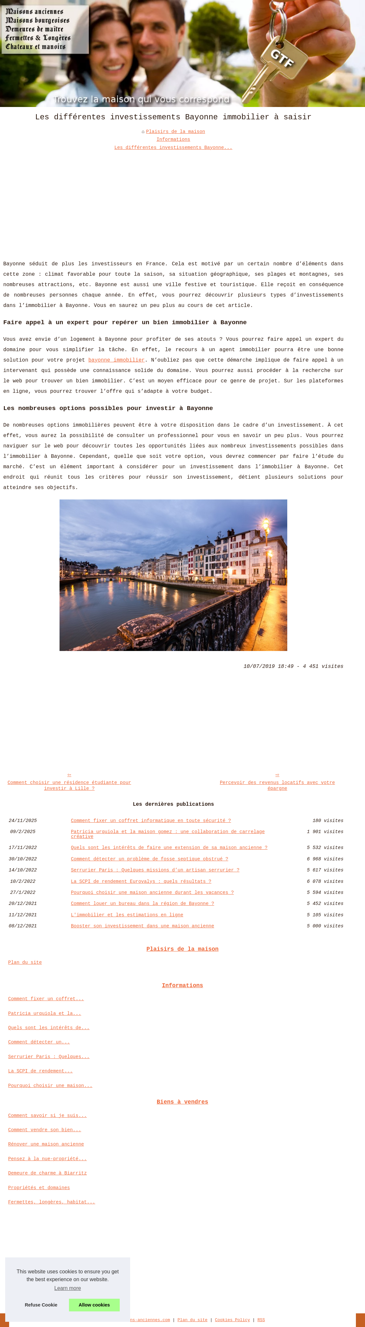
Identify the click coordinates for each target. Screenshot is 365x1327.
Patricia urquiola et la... (44, 1013)
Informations (173, 139)
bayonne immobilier (116, 360)
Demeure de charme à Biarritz (47, 1173)
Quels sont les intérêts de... (48, 1027)
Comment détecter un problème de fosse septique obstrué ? (149, 859)
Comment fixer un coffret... (46, 999)
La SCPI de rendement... (40, 1071)
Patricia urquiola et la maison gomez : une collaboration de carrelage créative (168, 834)
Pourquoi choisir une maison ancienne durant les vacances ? (152, 892)
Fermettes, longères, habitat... (51, 1202)
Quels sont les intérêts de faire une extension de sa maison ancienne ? (169, 847)
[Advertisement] (173, 200)
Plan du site (25, 962)
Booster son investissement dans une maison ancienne (142, 926)
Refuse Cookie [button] (41, 1304)
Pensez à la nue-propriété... (47, 1158)
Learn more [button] (67, 1288)
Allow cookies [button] (94, 1304)
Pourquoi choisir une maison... (50, 1085)
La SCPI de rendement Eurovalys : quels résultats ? (141, 881)
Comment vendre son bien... (44, 1130)
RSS (261, 1320)
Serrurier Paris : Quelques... (48, 1056)
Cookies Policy (232, 1320)
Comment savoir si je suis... (47, 1115)
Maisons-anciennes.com (143, 1320)
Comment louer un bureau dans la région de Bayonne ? (142, 903)
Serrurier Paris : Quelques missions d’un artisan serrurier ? (155, 870)
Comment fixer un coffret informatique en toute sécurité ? (151, 820)
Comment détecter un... (39, 1042)
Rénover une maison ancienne (46, 1144)
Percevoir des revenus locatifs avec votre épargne (277, 785)
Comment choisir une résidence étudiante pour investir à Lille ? (69, 785)
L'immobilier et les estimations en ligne (127, 915)
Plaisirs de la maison (175, 131)
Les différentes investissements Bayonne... (174, 147)
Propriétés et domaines (39, 1187)
